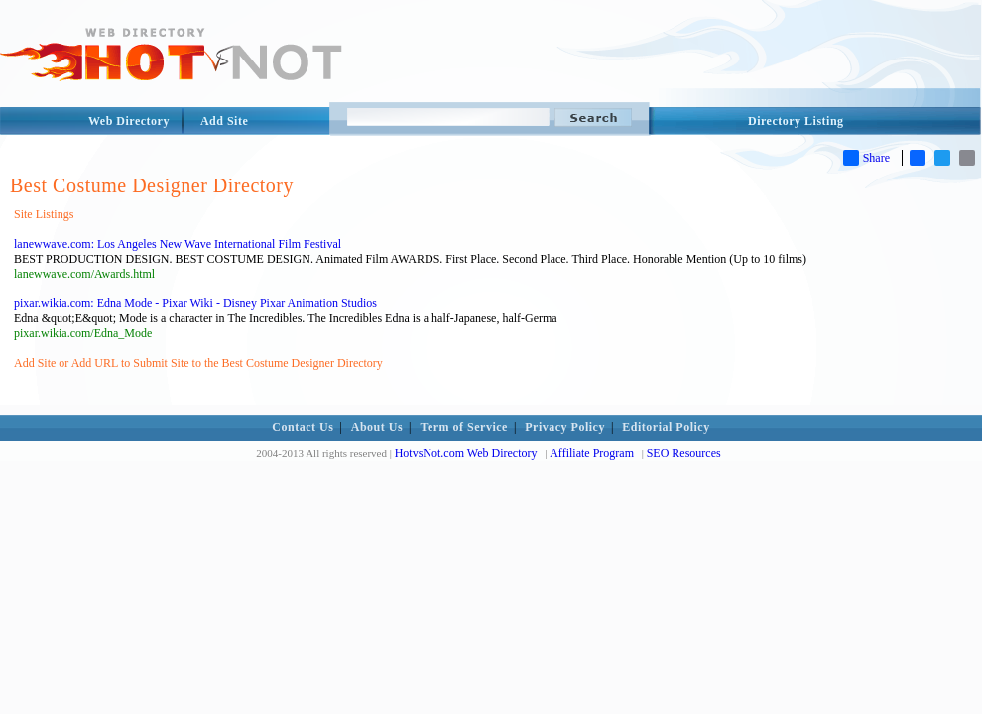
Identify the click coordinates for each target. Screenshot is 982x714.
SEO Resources (684, 453)
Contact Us (302, 427)
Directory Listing (796, 121)
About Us (377, 427)
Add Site (224, 121)
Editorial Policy (665, 427)
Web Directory (129, 121)
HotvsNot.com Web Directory (466, 453)
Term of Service (464, 427)
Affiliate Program (592, 453)
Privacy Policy (565, 427)
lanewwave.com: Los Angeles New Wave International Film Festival (177, 244)
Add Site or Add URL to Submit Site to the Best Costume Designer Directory (198, 363)
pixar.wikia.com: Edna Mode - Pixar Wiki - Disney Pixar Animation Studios (195, 303)
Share (866, 158)
